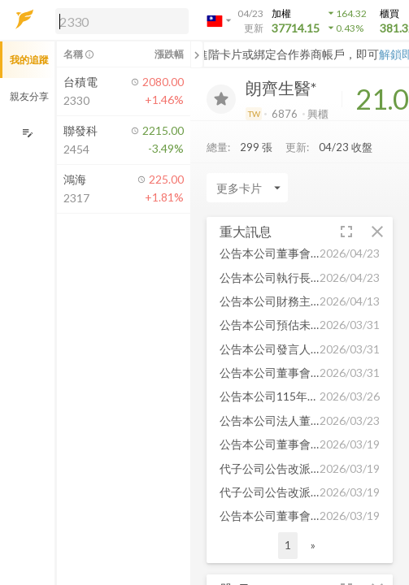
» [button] (313, 545)
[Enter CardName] (247, 187)
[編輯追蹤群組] (27, 133)
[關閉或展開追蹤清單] (196, 54)
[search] (122, 21)
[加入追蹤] (221, 99)
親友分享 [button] (29, 96)
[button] (119, 20)
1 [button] (288, 545)
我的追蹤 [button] (29, 60)
